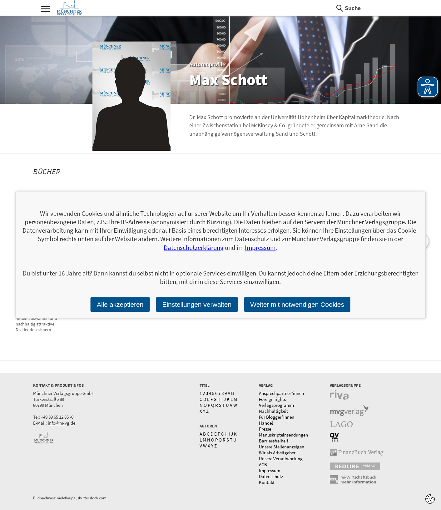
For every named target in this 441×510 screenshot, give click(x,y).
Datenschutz (271, 476)
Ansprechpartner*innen (281, 393)
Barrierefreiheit (273, 441)
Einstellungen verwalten (196, 304)
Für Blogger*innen (276, 417)
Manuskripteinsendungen (283, 435)
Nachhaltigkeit (273, 411)
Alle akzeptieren (120, 304)
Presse (265, 429)
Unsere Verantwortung (281, 459)
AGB (263, 464)
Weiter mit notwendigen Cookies (297, 304)
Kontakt (267, 482)
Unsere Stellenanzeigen (281, 447)
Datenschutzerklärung (194, 247)
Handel (266, 423)
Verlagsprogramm (276, 405)
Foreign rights (272, 399)
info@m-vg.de (61, 423)
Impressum (269, 470)
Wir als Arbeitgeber (277, 453)
